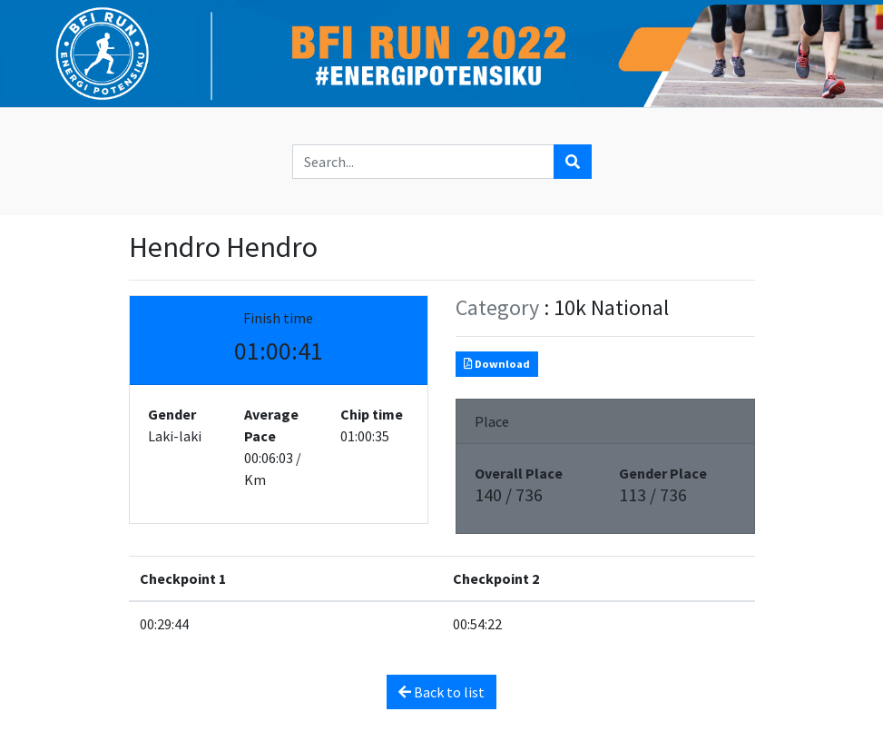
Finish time (278, 318)
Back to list (441, 692)
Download (497, 364)
